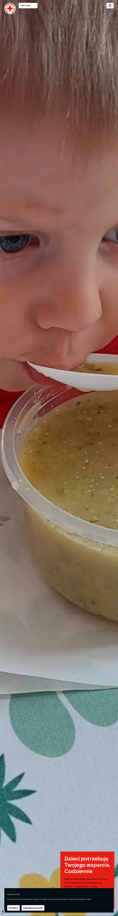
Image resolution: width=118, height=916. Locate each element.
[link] (10, 8)
